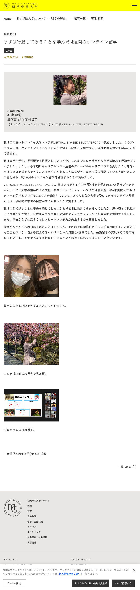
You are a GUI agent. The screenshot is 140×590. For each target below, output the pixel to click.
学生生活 (31, 516)
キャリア (31, 526)
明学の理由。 (60, 18)
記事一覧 (80, 18)
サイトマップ (10, 559)
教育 (29, 505)
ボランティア (34, 531)
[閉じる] (134, 570)
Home (7, 18)
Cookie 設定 (14, 583)
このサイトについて (81, 559)
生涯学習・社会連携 (37, 537)
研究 (29, 511)
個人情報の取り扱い (69, 573)
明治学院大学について (31, 18)
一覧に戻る (124, 466)
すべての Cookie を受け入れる (90, 583)
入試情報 (31, 542)
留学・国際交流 (35, 521)
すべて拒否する (123, 583)
